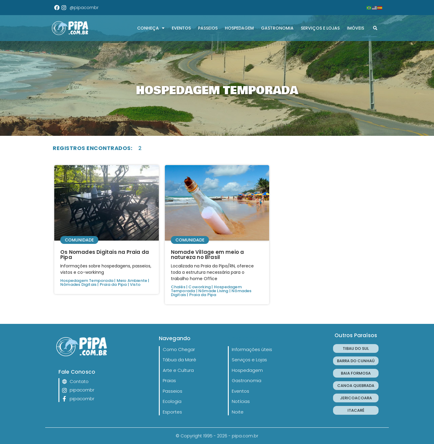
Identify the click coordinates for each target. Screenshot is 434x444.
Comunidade (79, 240)
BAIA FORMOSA (356, 373)
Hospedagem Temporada (86, 280)
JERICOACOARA (356, 398)
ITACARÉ (356, 410)
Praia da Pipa (113, 284)
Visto (135, 284)
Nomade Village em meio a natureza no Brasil (207, 254)
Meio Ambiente (132, 280)
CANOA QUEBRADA (355, 385)
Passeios (208, 28)
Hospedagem (239, 28)
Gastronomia (277, 28)
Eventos (181, 28)
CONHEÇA (151, 28)
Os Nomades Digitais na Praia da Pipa (104, 254)
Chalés (178, 287)
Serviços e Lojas (320, 28)
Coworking (199, 287)
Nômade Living (213, 291)
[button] (375, 28)
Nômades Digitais (78, 284)
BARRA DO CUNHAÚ (356, 361)
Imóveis (355, 28)
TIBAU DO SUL (356, 348)
